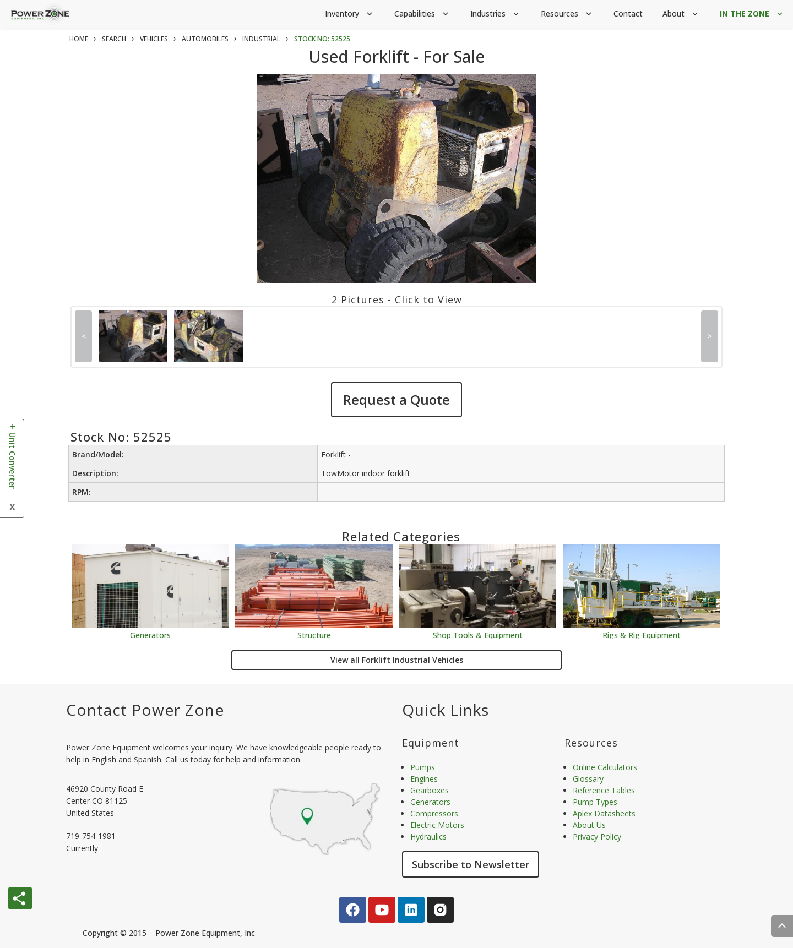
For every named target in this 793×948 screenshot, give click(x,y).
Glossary (588, 778)
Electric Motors (437, 825)
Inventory (349, 14)
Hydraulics (428, 836)
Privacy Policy (597, 836)
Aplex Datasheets (604, 813)
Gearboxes (429, 790)
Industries (495, 14)
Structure (314, 634)
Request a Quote (396, 399)
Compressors (434, 813)
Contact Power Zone (145, 709)
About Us (589, 825)
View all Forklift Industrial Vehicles (396, 660)
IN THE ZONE (752, 14)
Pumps (422, 767)
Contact (628, 13)
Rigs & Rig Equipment (641, 634)
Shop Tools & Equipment (478, 634)
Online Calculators (605, 767)
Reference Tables (604, 790)
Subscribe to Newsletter (470, 864)
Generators (150, 634)
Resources (567, 14)
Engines (424, 778)
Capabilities (422, 14)
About (681, 14)
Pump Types (595, 802)
